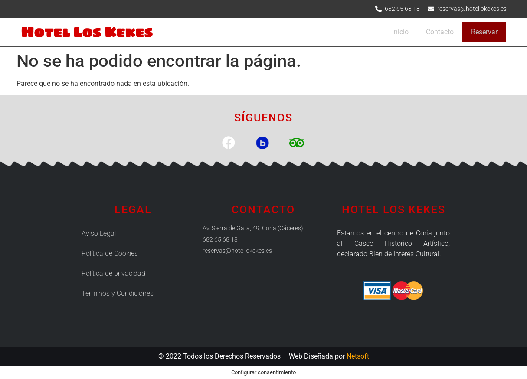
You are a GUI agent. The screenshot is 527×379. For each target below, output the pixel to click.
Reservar (484, 32)
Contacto (440, 32)
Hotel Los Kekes (87, 31)
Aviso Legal (99, 233)
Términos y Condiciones (118, 293)
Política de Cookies (110, 253)
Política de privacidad (113, 273)
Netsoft (358, 356)
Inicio (400, 32)
